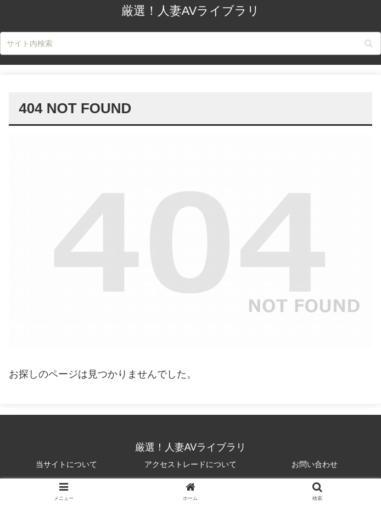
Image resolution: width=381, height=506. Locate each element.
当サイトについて (66, 464)
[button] (368, 43)
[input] (190, 43)
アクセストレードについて (190, 464)
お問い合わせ (315, 464)
